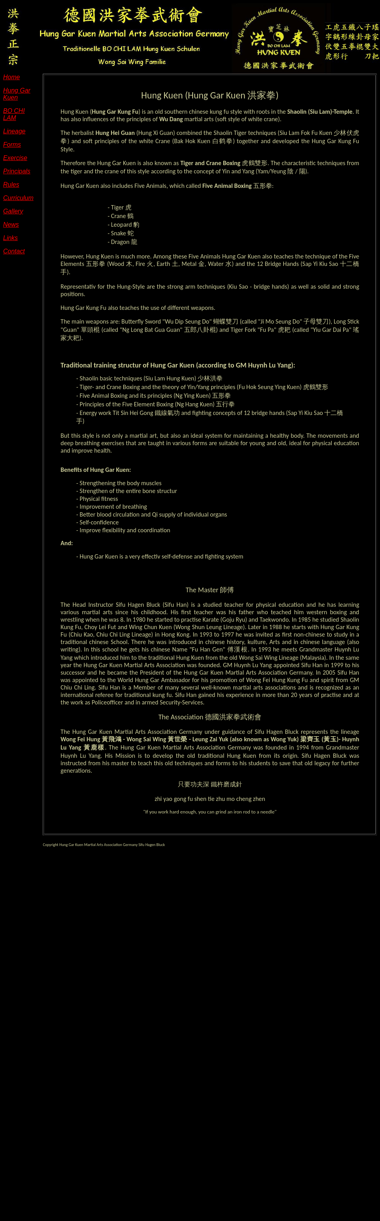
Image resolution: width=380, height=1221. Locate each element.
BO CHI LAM (14, 114)
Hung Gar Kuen (16, 94)
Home (11, 77)
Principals (16, 171)
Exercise (15, 158)
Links (10, 238)
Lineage (14, 131)
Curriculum (18, 198)
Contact (14, 251)
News (11, 224)
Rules (11, 184)
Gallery (13, 211)
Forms (12, 144)
